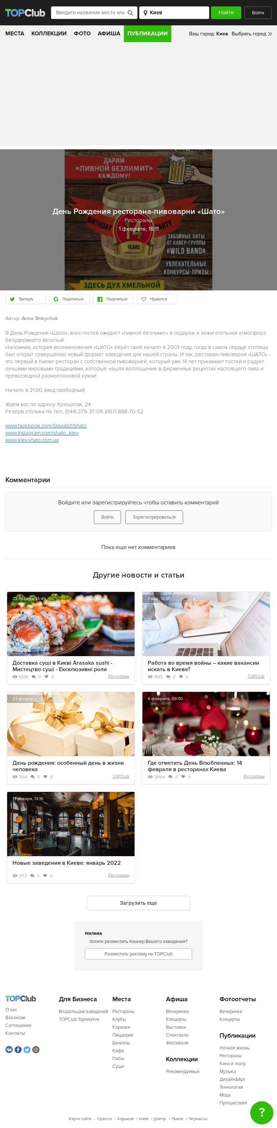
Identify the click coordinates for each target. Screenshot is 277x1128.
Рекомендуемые (183, 1071)
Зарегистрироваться (154, 517)
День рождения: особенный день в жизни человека (68, 766)
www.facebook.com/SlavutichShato (46, 426)
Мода (225, 1095)
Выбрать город (249, 34)
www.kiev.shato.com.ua (32, 440)
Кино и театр (233, 1064)
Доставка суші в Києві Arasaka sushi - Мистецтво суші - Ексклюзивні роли (62, 666)
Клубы (119, 1019)
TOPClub (256, 676)
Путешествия (233, 1103)
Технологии (231, 1087)
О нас (11, 1010)
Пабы (118, 1059)
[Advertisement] (138, 96)
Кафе (118, 1051)
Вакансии (15, 1017)
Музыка (228, 1071)
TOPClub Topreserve (79, 1019)
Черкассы (197, 1119)
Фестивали (177, 1043)
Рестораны (118, 676)
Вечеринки (177, 1011)
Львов (177, 1119)
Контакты (15, 1033)
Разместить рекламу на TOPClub (138, 954)
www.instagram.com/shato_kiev (42, 433)
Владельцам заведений (83, 1011)
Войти (258, 13)
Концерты (176, 1019)
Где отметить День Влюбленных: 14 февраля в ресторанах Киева (195, 766)
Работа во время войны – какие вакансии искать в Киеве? (203, 666)
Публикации (147, 33)
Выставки (176, 1027)
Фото (82, 33)
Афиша (109, 33)
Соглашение (18, 1025)
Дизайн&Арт (232, 1079)
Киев (143, 1119)
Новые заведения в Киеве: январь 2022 (66, 863)
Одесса (104, 1119)
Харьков (125, 1119)
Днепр (159, 1119)
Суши (118, 1066)
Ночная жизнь (235, 1048)
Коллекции (49, 33)
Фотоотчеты (238, 999)
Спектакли (177, 1035)
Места (14, 33)
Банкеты (121, 1043)
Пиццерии (122, 1035)
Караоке (121, 1027)
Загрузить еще (138, 903)
